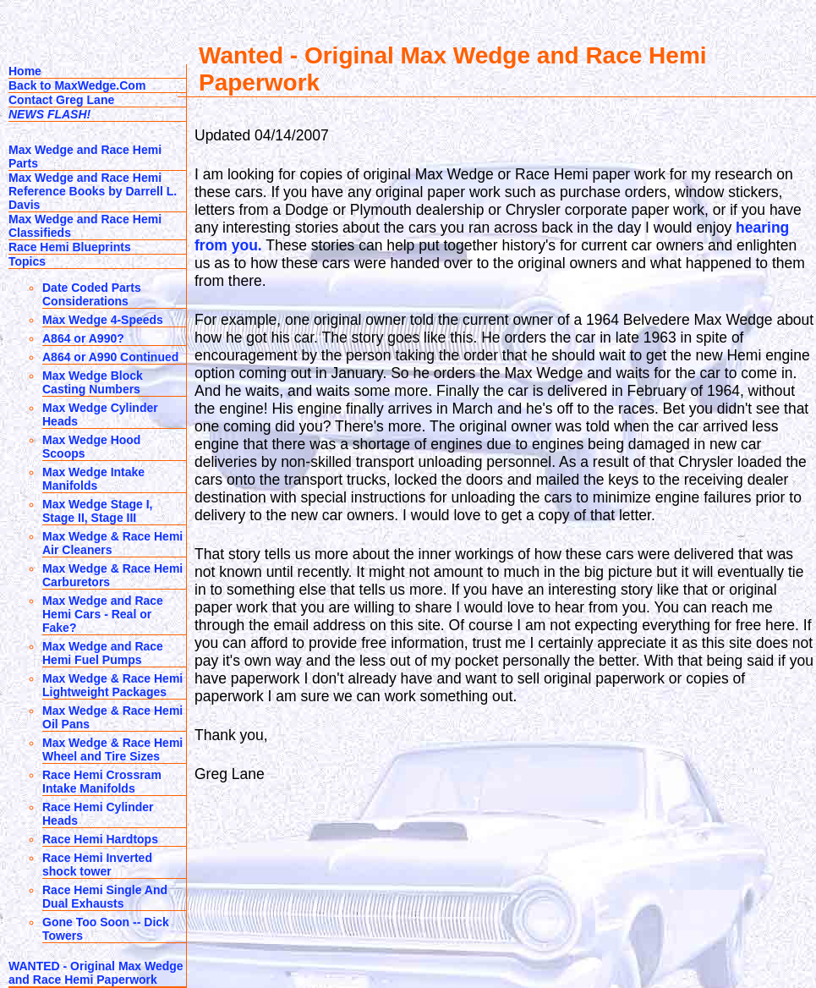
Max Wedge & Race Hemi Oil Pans (112, 717)
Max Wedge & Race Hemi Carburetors (112, 575)
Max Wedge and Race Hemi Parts (85, 156)
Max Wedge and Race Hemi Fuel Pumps (102, 653)
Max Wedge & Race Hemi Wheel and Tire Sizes (112, 749)
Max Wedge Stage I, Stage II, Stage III (97, 510)
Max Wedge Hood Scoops (91, 446)
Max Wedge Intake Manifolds (93, 478)
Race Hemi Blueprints (69, 247)
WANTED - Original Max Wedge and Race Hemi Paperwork (95, 972)
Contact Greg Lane (61, 100)
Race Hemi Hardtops (100, 839)
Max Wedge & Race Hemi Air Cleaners (112, 543)
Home (24, 71)
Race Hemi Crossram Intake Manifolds (102, 781)
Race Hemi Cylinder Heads (98, 813)
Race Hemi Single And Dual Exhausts (104, 896)
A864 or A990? (83, 338)
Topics (27, 261)
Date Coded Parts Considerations (91, 294)
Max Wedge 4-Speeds (102, 320)
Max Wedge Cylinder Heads (100, 414)
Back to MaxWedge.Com (76, 85)
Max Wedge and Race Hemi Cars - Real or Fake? (102, 614)
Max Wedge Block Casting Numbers (92, 382)
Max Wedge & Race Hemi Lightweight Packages (112, 685)
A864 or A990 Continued (110, 357)
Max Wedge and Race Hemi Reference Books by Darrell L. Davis (92, 191)
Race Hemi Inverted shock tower (97, 864)
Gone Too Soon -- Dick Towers (105, 928)
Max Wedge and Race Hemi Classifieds (85, 225)
